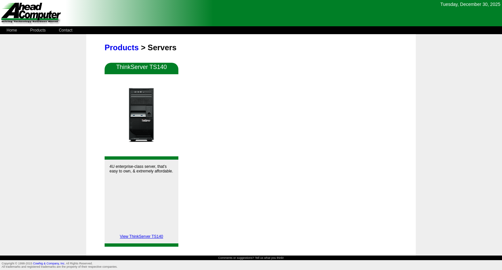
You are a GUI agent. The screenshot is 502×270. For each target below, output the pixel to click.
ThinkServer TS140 (141, 67)
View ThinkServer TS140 (141, 236)
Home (12, 30)
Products (38, 30)
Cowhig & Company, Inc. (49, 263)
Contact (65, 30)
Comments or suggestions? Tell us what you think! (251, 257)
